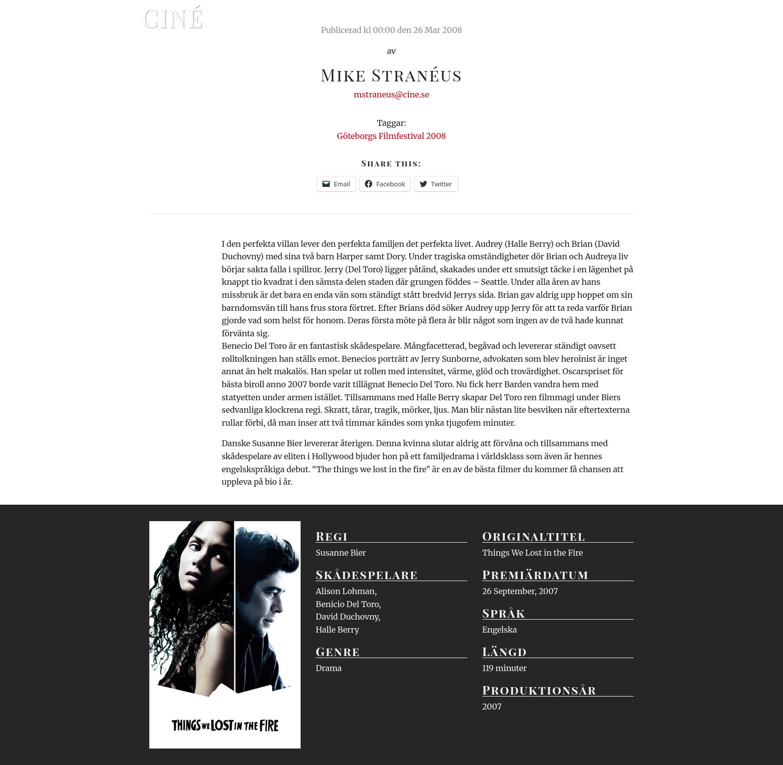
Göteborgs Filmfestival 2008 (391, 136)
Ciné (173, 17)
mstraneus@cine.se (391, 94)
